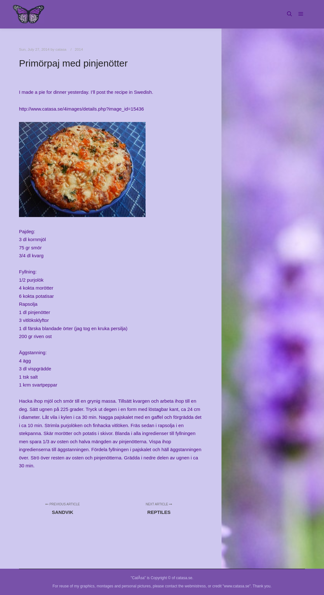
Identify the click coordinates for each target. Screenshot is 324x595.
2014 (79, 49)
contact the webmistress (185, 586)
